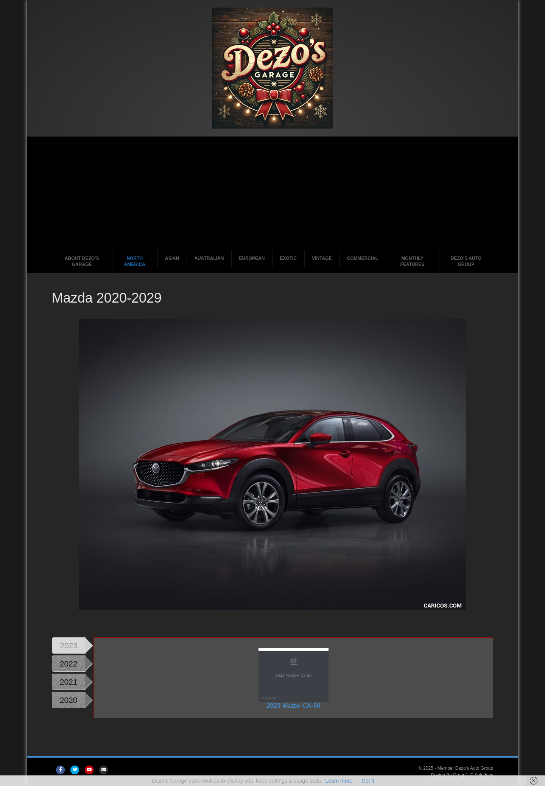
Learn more (339, 781)
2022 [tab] (69, 663)
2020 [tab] (69, 700)
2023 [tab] (69, 645)
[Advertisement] (272, 193)
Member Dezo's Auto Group (465, 768)
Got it (367, 781)
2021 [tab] (69, 681)
